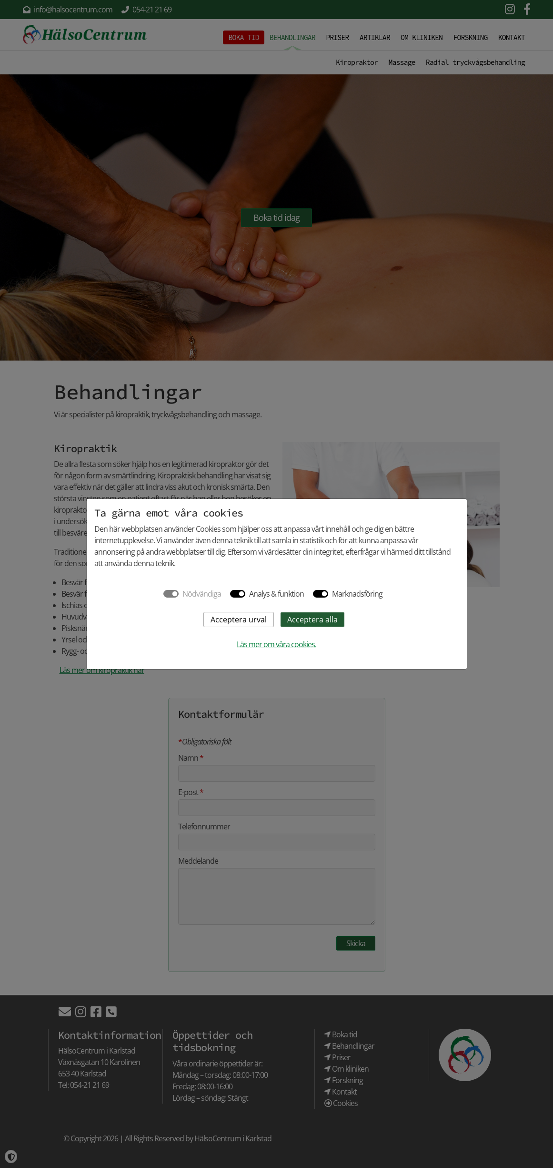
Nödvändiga (201, 594)
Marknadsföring (357, 594)
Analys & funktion (276, 594)
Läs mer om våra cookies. (276, 644)
